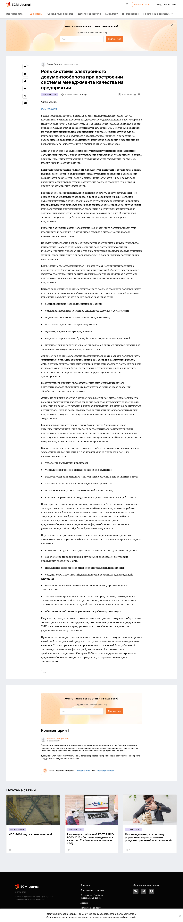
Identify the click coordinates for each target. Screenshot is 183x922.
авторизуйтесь (84, 770)
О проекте (85, 885)
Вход (159, 4)
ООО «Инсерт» (49, 108)
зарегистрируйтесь (105, 770)
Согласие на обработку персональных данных (91, 896)
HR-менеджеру (130, 13)
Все (14, 13)
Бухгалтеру (111, 13)
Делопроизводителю (89, 13)
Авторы (84, 903)
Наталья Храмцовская (57, 738)
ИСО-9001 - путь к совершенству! (30, 834)
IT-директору (35, 13)
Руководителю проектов (59, 13)
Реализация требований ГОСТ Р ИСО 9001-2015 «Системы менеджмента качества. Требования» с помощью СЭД (90, 839)
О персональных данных (92, 890)
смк (44, 672)
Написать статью (142, 4)
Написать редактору (90, 908)
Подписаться (114, 39)
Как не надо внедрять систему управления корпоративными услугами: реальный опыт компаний (148, 837)
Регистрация (170, 4)
